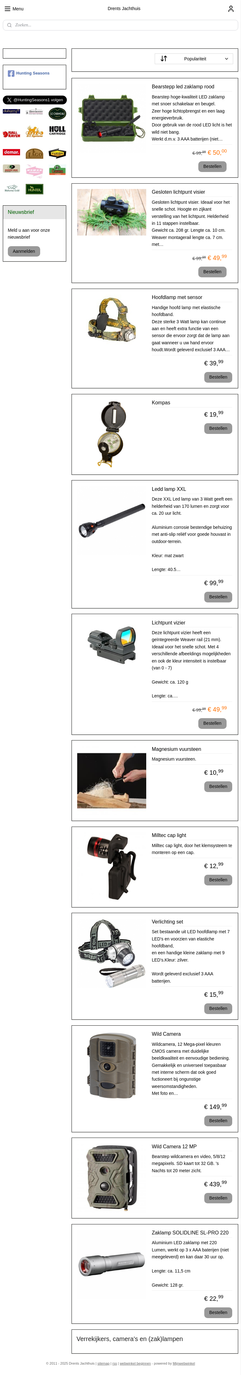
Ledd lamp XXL (169, 489)
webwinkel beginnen (135, 1363)
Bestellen (212, 166)
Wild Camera (166, 1034)
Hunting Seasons (29, 73)
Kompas (161, 402)
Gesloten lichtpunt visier (178, 192)
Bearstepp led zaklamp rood (183, 86)
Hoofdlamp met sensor (177, 297)
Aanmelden (24, 251)
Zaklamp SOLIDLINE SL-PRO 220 (190, 1232)
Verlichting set (167, 921)
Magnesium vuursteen (176, 749)
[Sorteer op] (194, 59)
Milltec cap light (169, 835)
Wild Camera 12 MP (174, 1146)
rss (114, 1363)
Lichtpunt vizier (168, 622)
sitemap (103, 1363)
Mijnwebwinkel (184, 1363)
